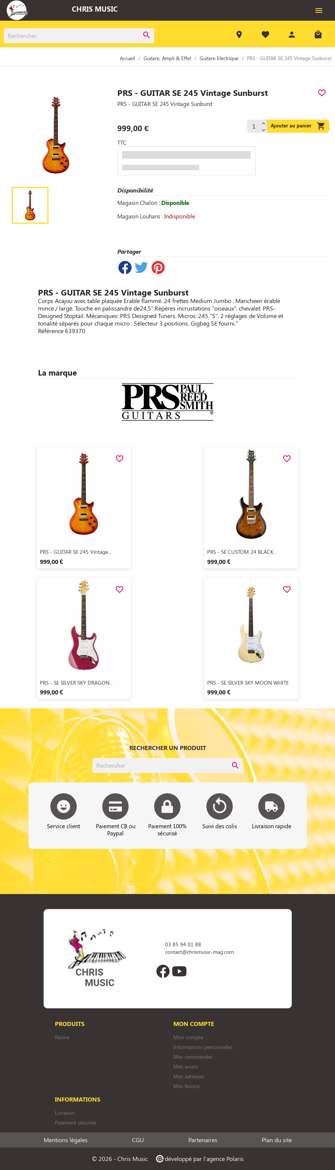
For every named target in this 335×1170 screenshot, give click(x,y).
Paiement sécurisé (75, 1122)
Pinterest (157, 267)
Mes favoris (186, 1086)
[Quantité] (253, 126)
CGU (138, 1140)
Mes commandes (192, 1056)
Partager (124, 267)
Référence (51, 331)
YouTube (179, 971)
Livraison (65, 1112)
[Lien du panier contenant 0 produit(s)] (318, 35)
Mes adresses (188, 1076)
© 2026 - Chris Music (120, 1158)
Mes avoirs (185, 1066)
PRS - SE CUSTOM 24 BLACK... (242, 551)
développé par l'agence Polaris (199, 1158)
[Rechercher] (79, 35)
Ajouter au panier (298, 126)
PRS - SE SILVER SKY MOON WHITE (248, 682)
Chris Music (95, 9)
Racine (62, 1037)
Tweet (141, 267)
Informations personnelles (203, 1046)
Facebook (163, 971)
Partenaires (202, 1140)
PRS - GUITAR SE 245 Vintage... (75, 551)
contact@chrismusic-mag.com (199, 951)
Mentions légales (66, 1140)
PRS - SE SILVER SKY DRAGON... (76, 682)
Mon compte (188, 1037)
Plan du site (277, 1140)
